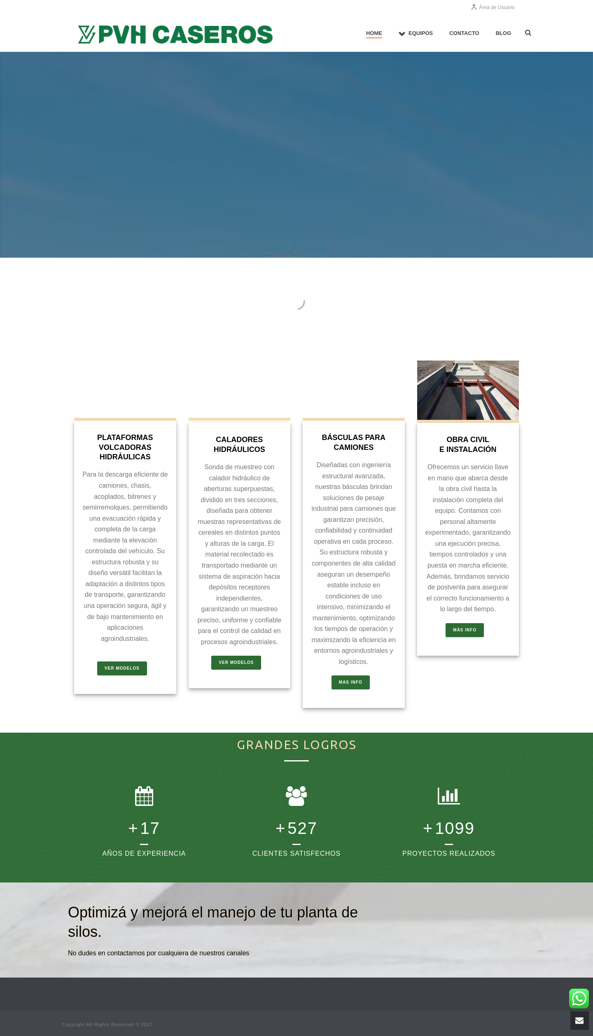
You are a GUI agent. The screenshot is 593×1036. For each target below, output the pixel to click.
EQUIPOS (416, 33)
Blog (503, 33)
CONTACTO (464, 33)
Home (374, 33)
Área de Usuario (493, 7)
